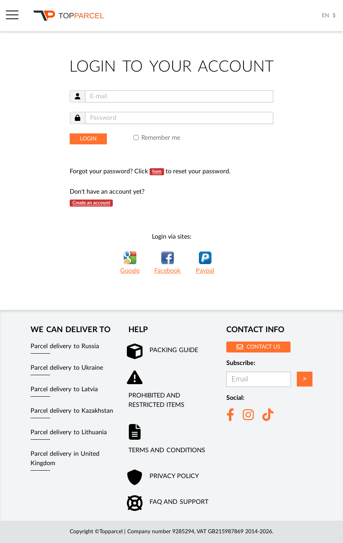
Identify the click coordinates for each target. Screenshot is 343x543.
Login (88, 139)
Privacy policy (174, 476)
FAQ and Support (179, 502)
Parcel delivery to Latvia (64, 389)
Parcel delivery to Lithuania (69, 432)
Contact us (258, 347)
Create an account (91, 203)
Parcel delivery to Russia (65, 346)
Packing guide (174, 350)
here (156, 171)
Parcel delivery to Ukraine (67, 368)
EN (325, 15)
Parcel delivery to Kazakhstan (72, 411)
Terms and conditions (166, 450)
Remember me (160, 138)
